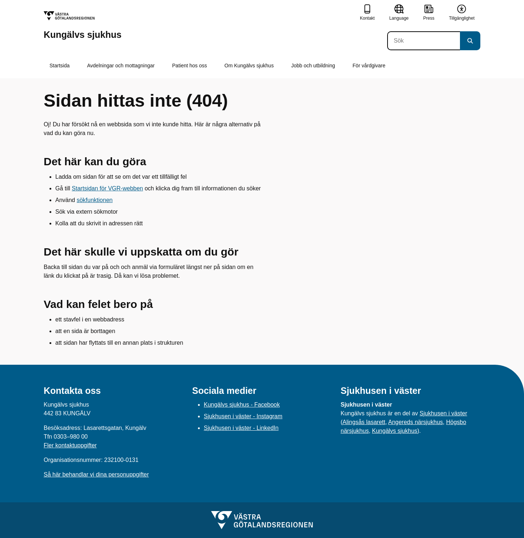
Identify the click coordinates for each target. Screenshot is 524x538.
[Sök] (423, 40)
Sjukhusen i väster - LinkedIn (241, 428)
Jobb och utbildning (313, 65)
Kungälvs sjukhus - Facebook (242, 404)
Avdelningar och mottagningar (121, 65)
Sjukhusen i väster (443, 413)
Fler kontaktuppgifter (70, 445)
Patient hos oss (189, 65)
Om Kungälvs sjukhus (249, 65)
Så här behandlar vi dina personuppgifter (96, 474)
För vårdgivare (369, 65)
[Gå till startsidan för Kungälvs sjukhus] (83, 25)
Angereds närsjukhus (415, 422)
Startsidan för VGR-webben (107, 188)
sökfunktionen (95, 200)
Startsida (59, 65)
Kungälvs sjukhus (394, 431)
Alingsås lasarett (363, 422)
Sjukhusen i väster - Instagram (243, 416)
